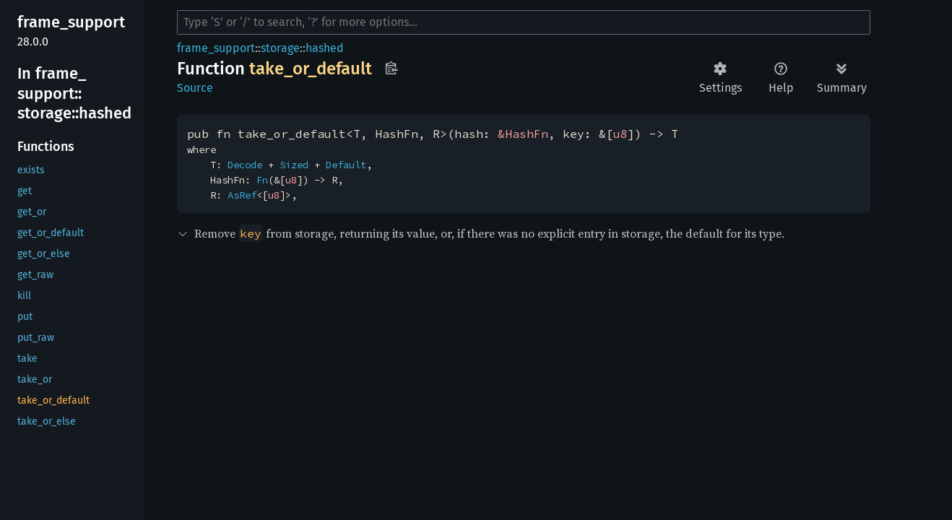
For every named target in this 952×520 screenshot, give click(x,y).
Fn (262, 179)
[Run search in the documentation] (523, 22)
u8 (620, 133)
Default (346, 164)
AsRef (242, 195)
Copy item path (391, 68)
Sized (294, 164)
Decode (245, 164)
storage (280, 48)
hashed (325, 48)
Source (195, 88)
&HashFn (523, 133)
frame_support (216, 48)
